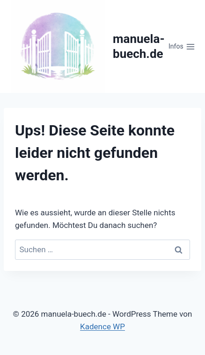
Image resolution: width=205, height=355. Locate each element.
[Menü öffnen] (182, 47)
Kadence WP (102, 326)
